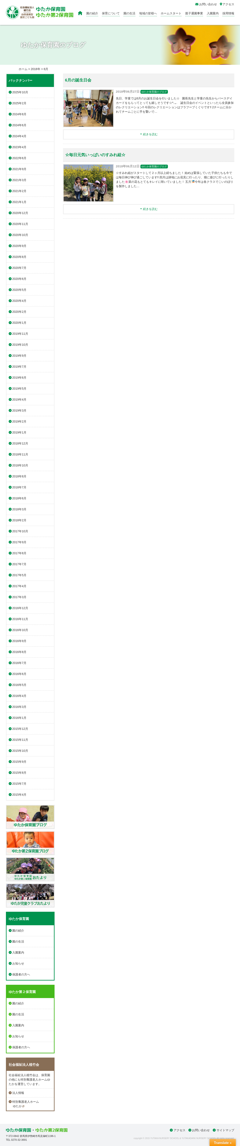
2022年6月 (19, 158)
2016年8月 (19, 652)
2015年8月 (19, 772)
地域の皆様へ (148, 13)
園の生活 (129, 13)
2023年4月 (19, 147)
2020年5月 (19, 289)
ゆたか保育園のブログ (154, 91)
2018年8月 (19, 476)
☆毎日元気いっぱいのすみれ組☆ (95, 155)
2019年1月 (19, 432)
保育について (111, 13)
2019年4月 (19, 399)
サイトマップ (225, 1130)
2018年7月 (19, 487)
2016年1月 (19, 717)
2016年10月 (20, 630)
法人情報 (18, 1093)
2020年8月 (19, 257)
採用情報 (228, 13)
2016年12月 (20, 608)
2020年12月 (20, 213)
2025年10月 (20, 92)
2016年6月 (19, 674)
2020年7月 (19, 268)
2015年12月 (20, 728)
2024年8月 (19, 114)
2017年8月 (19, 553)
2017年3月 (19, 597)
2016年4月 (19, 696)
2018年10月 (20, 465)
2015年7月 (19, 783)
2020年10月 (20, 235)
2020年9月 (19, 246)
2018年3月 (19, 509)
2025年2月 (19, 103)
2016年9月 (19, 641)
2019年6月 (19, 377)
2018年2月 (19, 520)
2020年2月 (19, 311)
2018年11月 (20, 454)
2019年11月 (20, 333)
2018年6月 (19, 498)
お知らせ (18, 963)
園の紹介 (92, 13)
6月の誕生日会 (78, 80)
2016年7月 (19, 663)
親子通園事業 (194, 13)
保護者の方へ (21, 974)
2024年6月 (19, 125)
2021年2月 (19, 191)
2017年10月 (20, 531)
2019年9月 (19, 355)
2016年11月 (20, 619)
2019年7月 (19, 366)
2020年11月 (20, 224)
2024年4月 (19, 136)
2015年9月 (19, 761)
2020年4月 (19, 300)
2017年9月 (19, 542)
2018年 (35, 69)
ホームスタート (171, 13)
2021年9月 (19, 169)
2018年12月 (20, 443)
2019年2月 (19, 421)
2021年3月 (19, 180)
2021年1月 (19, 202)
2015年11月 (20, 739)
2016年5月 (19, 685)
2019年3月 (19, 410)
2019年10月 (20, 344)
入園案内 (213, 13)
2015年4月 (19, 794)
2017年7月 (19, 564)
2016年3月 (19, 706)
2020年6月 (19, 278)
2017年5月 (19, 575)
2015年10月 (20, 750)
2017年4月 (19, 586)
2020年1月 (19, 322)
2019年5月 (19, 388)
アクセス (179, 1130)
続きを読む (150, 134)
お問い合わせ (201, 1130)
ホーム (23, 69)
